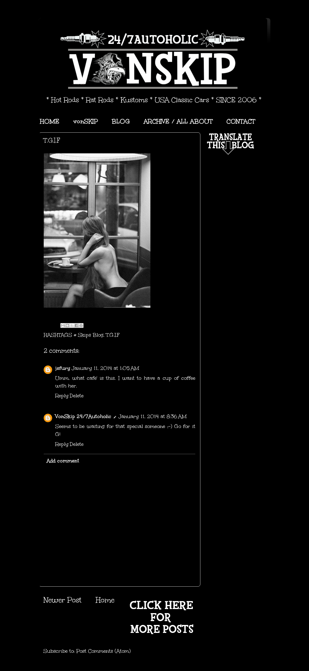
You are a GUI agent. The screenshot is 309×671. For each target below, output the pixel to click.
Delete (77, 395)
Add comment (63, 460)
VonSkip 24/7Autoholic (83, 416)
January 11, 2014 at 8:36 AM (153, 416)
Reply (62, 395)
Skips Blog (90, 335)
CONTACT (240, 121)
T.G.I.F (112, 335)
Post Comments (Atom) (103, 651)
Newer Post (62, 600)
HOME (49, 121)
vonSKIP (85, 121)
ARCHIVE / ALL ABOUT (178, 121)
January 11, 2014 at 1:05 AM (105, 368)
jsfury (62, 368)
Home (105, 600)
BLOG (121, 121)
